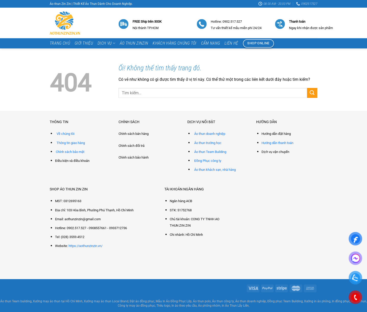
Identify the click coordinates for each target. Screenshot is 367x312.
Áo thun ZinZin (134, 43)
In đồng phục (341, 301)
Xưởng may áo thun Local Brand (106, 301)
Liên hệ (231, 43)
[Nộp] (312, 93)
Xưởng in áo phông (317, 301)
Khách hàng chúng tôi (174, 43)
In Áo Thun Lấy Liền (235, 305)
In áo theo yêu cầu (184, 305)
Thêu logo (163, 305)
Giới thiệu (84, 43)
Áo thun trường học (207, 143)
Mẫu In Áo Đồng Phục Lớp (174, 301)
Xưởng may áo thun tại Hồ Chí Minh (58, 301)
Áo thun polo (202, 301)
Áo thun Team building (16, 301)
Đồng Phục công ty (207, 161)
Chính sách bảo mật (70, 152)
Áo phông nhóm (209, 305)
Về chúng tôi (65, 134)
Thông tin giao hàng (71, 143)
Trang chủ (60, 43)
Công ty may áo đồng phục (136, 305)
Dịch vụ (106, 43)
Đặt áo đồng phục (142, 301)
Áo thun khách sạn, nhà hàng (215, 170)
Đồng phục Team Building (285, 301)
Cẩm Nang (210, 43)
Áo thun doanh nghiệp (209, 134)
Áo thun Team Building (210, 152)
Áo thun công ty (223, 301)
